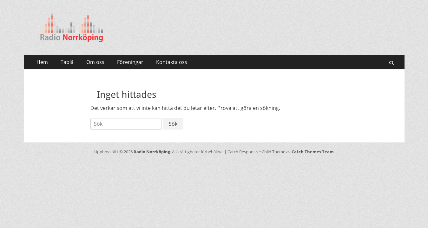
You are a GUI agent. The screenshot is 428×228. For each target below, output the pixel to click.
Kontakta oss (171, 62)
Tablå (67, 62)
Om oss (95, 62)
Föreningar (130, 62)
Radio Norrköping (152, 152)
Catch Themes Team (313, 152)
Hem (42, 62)
